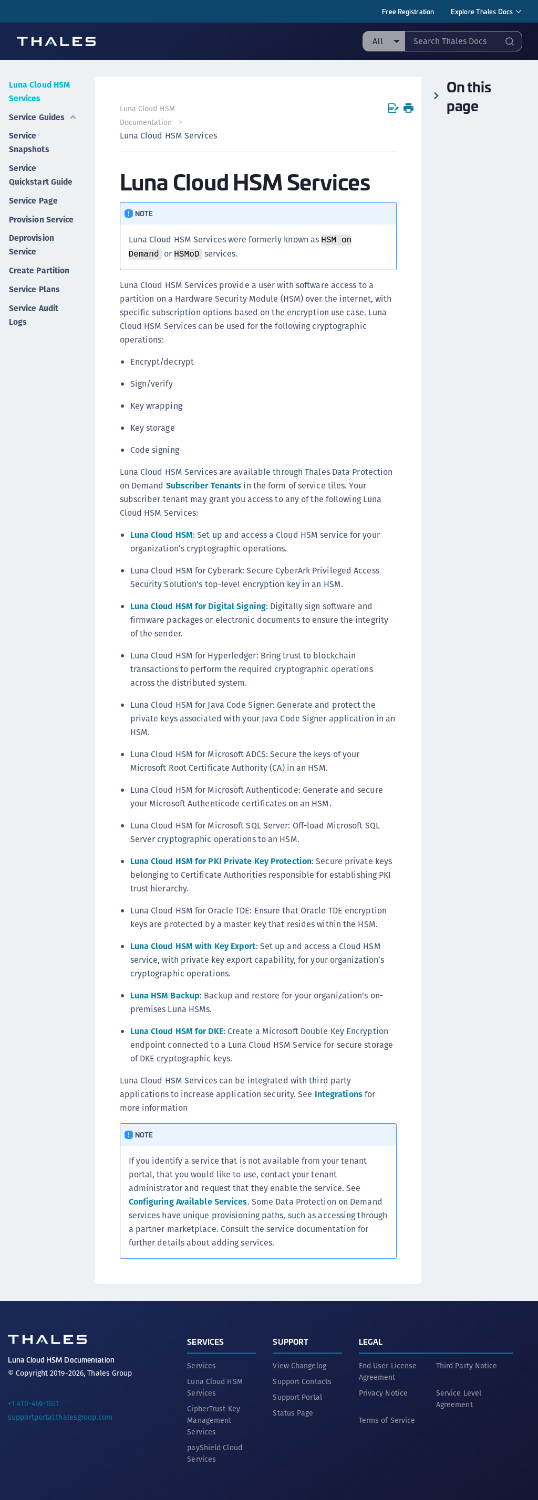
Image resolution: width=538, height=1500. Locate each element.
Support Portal (297, 1396)
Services (205, 1340)
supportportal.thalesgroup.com (60, 1416)
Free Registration (408, 11)
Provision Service (26, 220)
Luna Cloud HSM (162, 535)
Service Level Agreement (458, 1398)
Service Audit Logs (33, 319)
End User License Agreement (388, 1371)
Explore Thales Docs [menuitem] (482, 11)
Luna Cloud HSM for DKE (177, 1031)
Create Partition (39, 276)
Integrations (339, 1094)
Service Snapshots (28, 139)
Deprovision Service (31, 251)
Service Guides (43, 115)
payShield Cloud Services (214, 1453)
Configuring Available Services (188, 1202)
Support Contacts (302, 1381)
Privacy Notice (383, 1392)
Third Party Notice (467, 1365)
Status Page (293, 1412)
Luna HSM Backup (166, 996)
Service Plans (34, 294)
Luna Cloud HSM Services (34, 90)
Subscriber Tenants (204, 486)
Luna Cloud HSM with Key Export (193, 946)
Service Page (33, 195)
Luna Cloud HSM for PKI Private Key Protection (222, 861)
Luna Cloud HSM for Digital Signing (198, 606)
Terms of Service (387, 1419)
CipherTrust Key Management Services (213, 1420)
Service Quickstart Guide (41, 171)
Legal (371, 1340)
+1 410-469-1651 (33, 1403)
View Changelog (299, 1365)
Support (290, 1340)
